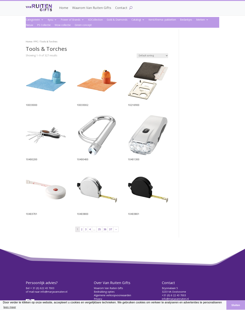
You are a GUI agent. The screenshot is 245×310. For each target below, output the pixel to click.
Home (63, 8)
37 (110, 229)
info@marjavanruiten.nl (53, 291)
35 (99, 229)
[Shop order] (152, 55)
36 (105, 229)
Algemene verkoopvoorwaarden (112, 295)
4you (50, 19)
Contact (121, 8)
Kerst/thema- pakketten (162, 19)
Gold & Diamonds (117, 19)
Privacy (98, 299)
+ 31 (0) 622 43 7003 (42, 288)
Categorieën (33, 19)
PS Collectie (44, 25)
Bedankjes (186, 19)
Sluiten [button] (235, 305)
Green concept (83, 25)
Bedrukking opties (104, 291)
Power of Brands (70, 19)
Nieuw (29, 25)
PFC (36, 41)
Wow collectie (63, 25)
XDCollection (95, 19)
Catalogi (136, 19)
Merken (200, 19)
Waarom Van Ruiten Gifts (91, 8)
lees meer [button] (9, 307)
